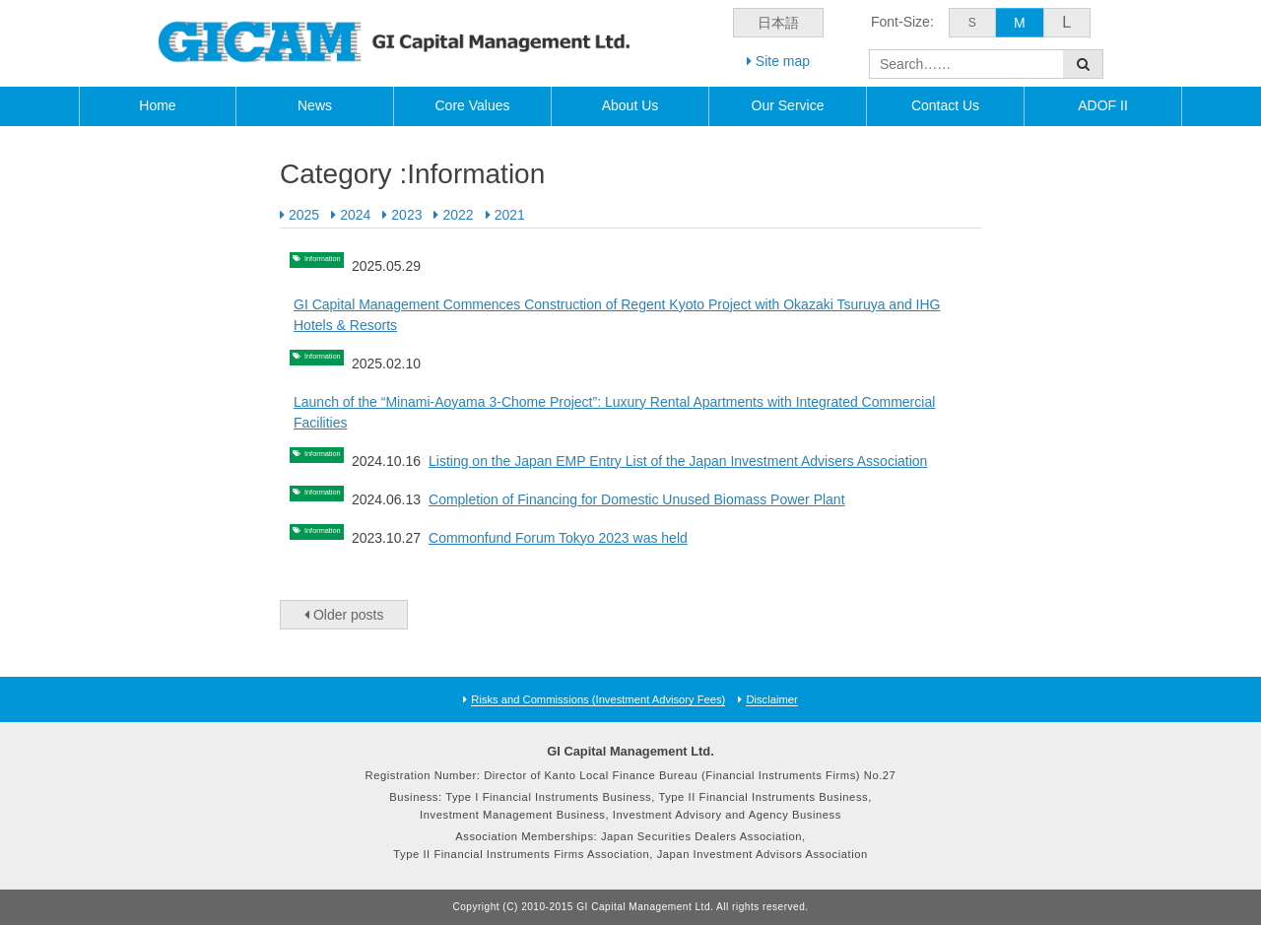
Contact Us (945, 105)
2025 (304, 215)
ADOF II (1103, 105)
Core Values (471, 105)
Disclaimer (771, 699)
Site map (778, 61)
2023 (406, 215)
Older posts (343, 615)
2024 (355, 215)
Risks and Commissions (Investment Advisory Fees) (598, 699)
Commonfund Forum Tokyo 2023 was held (588, 538)
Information (337, 264)
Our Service (788, 105)
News (315, 105)
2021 (510, 215)
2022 (457, 215)
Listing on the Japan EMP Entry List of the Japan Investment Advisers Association (708, 461)
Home (157, 105)
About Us (630, 105)
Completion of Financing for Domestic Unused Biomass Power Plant (667, 499)
